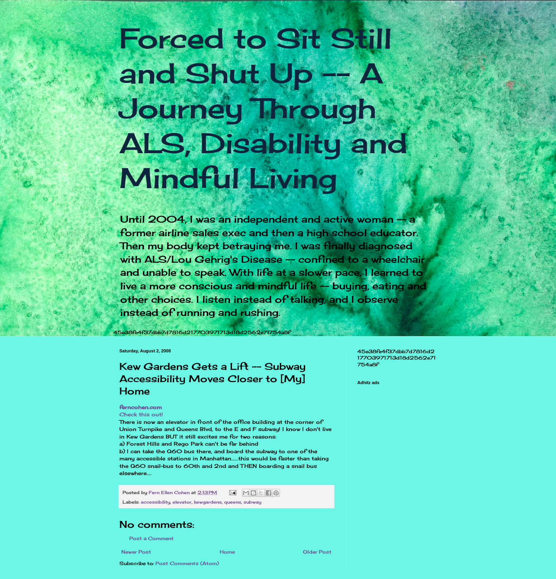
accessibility (155, 502)
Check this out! (141, 414)
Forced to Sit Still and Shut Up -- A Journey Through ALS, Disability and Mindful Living (263, 108)
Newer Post (136, 552)
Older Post (317, 552)
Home (227, 552)
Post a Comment (151, 538)
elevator (182, 502)
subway (252, 502)
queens (232, 502)
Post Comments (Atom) (187, 563)
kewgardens (208, 502)
